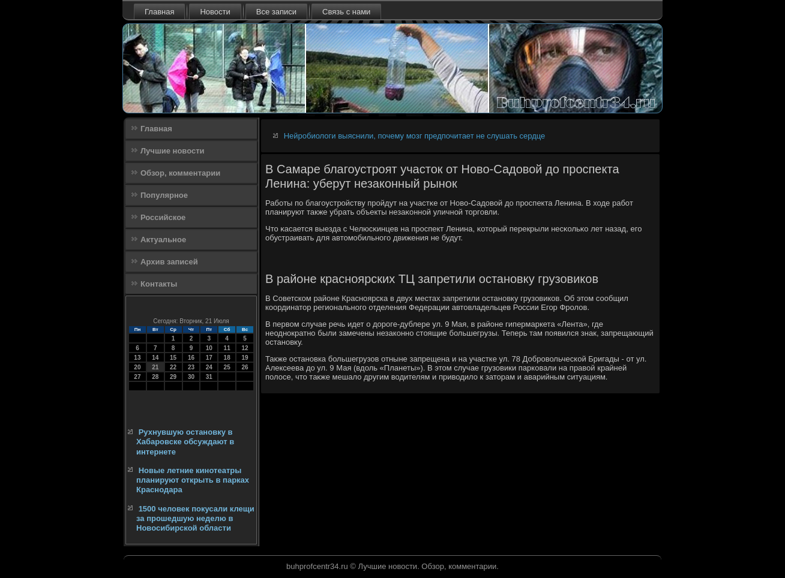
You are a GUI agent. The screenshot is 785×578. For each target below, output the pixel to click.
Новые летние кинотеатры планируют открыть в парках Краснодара (192, 480)
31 (209, 377)
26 (244, 367)
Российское (162, 217)
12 (244, 348)
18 (227, 357)
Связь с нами (346, 11)
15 (173, 357)
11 (227, 348)
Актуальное (163, 239)
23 (191, 367)
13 (137, 357)
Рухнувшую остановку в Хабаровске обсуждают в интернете (185, 442)
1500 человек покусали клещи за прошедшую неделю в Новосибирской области (195, 518)
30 (191, 377)
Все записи (276, 11)
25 (227, 367)
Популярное (164, 195)
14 (155, 357)
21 (155, 367)
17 (209, 357)
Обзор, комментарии (180, 172)
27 (137, 377)
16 (191, 357)
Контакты (158, 283)
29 (173, 377)
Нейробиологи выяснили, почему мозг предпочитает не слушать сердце (415, 135)
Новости (215, 11)
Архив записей (169, 261)
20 (137, 367)
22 (173, 367)
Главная (159, 11)
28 (155, 377)
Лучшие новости (172, 150)
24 (209, 367)
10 (209, 348)
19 (244, 357)
